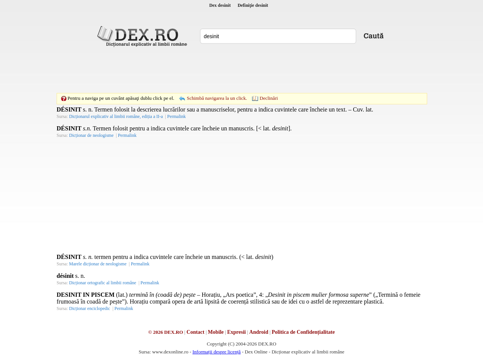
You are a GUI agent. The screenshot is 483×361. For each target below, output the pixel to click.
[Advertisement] (241, 70)
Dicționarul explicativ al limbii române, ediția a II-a (116, 116)
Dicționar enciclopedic (89, 308)
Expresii (236, 332)
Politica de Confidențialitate (303, 332)
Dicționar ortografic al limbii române (102, 282)
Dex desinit (220, 5)
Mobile (216, 332)
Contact (195, 332)
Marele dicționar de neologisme (97, 263)
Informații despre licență (216, 352)
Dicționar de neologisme (91, 135)
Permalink (176, 116)
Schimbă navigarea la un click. (217, 98)
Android (258, 332)
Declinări (269, 98)
